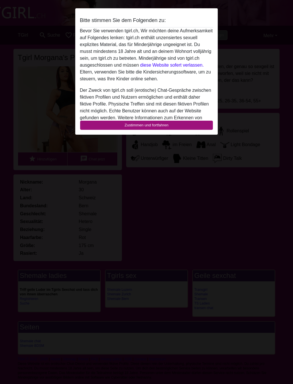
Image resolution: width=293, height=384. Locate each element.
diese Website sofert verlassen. (172, 65)
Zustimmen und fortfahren (146, 125)
